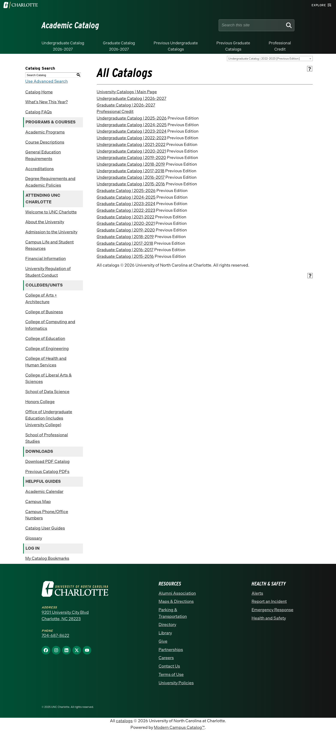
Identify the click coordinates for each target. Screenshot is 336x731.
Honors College (40, 401)
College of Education (45, 338)
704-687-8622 (55, 635)
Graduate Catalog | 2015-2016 (125, 256)
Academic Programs (45, 132)
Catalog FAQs (38, 112)
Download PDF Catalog (47, 461)
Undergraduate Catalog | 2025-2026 (132, 118)
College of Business (44, 311)
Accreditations (39, 168)
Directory (167, 624)
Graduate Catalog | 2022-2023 (126, 210)
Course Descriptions (44, 142)
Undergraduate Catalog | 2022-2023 (131, 137)
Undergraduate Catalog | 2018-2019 (131, 164)
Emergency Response (272, 609)
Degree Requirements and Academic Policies (50, 182)
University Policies (176, 682)
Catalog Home (39, 92)
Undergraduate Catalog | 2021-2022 (131, 144)
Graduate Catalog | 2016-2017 (125, 249)
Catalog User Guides (45, 528)
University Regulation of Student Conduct (48, 272)
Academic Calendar (44, 491)
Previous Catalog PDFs (47, 471)
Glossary (33, 538)
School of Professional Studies (46, 438)
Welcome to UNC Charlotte (51, 212)
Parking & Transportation (173, 613)
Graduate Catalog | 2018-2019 (125, 236)
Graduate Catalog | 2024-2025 (126, 197)
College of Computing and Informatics (50, 325)
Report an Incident (269, 601)
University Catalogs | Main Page (127, 91)
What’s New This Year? (46, 101)
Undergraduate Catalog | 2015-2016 (131, 184)
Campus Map (38, 501)
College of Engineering (47, 348)
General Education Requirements (43, 155)
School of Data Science (47, 391)
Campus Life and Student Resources (49, 245)
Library (165, 632)
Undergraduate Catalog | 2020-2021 (131, 151)
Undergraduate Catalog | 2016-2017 (131, 177)
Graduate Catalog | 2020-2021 (126, 223)
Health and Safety (269, 618)
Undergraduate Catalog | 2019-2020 (131, 157)
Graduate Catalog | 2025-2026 (126, 190)
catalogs (124, 720)
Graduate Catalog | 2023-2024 (126, 203)
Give (163, 641)
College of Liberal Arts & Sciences (48, 378)
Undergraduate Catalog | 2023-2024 (131, 131)
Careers (166, 657)
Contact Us (169, 666)
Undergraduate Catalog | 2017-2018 (130, 170)
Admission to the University (51, 232)
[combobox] (270, 58)
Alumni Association (177, 593)
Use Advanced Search (46, 81)
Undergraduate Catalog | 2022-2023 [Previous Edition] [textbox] (264, 58)
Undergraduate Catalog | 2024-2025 (132, 124)
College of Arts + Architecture (41, 298)
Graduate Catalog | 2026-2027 (126, 105)
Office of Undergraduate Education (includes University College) (48, 418)
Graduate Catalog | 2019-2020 (126, 230)
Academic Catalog (70, 25)
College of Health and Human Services (45, 362)
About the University (44, 221)
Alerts (257, 593)
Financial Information (45, 258)
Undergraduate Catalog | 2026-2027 (131, 98)
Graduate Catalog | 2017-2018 (125, 243)
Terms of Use (171, 674)
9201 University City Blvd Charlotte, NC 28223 (65, 615)
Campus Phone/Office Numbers (46, 515)
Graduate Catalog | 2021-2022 (125, 217)
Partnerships (171, 649)
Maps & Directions (176, 601)
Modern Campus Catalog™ (179, 727)
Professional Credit (115, 111)
